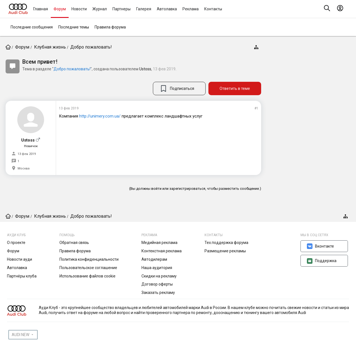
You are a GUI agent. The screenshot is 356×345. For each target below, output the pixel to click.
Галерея (143, 9)
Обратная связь (74, 242)
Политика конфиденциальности (89, 259)
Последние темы (73, 27)
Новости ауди (19, 259)
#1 (256, 108)
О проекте (16, 242)
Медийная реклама (159, 242)
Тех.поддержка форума (226, 242)
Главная (40, 9)
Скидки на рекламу (159, 276)
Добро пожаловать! (72, 69)
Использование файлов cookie (87, 276)
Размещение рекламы (225, 251)
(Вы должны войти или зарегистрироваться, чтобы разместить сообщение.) (195, 188)
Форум (60, 9)
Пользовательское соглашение (88, 267)
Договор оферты (157, 284)
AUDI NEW (20, 334)
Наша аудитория (156, 267)
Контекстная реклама (161, 251)
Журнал (99, 9)
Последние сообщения (32, 27)
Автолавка (167, 9)
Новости (79, 9)
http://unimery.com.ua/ (100, 116)
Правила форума (110, 27)
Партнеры (121, 9)
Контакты (213, 9)
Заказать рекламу (158, 292)
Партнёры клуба (22, 276)
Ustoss (145, 69)
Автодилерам (154, 259)
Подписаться (182, 88)
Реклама (190, 9)
